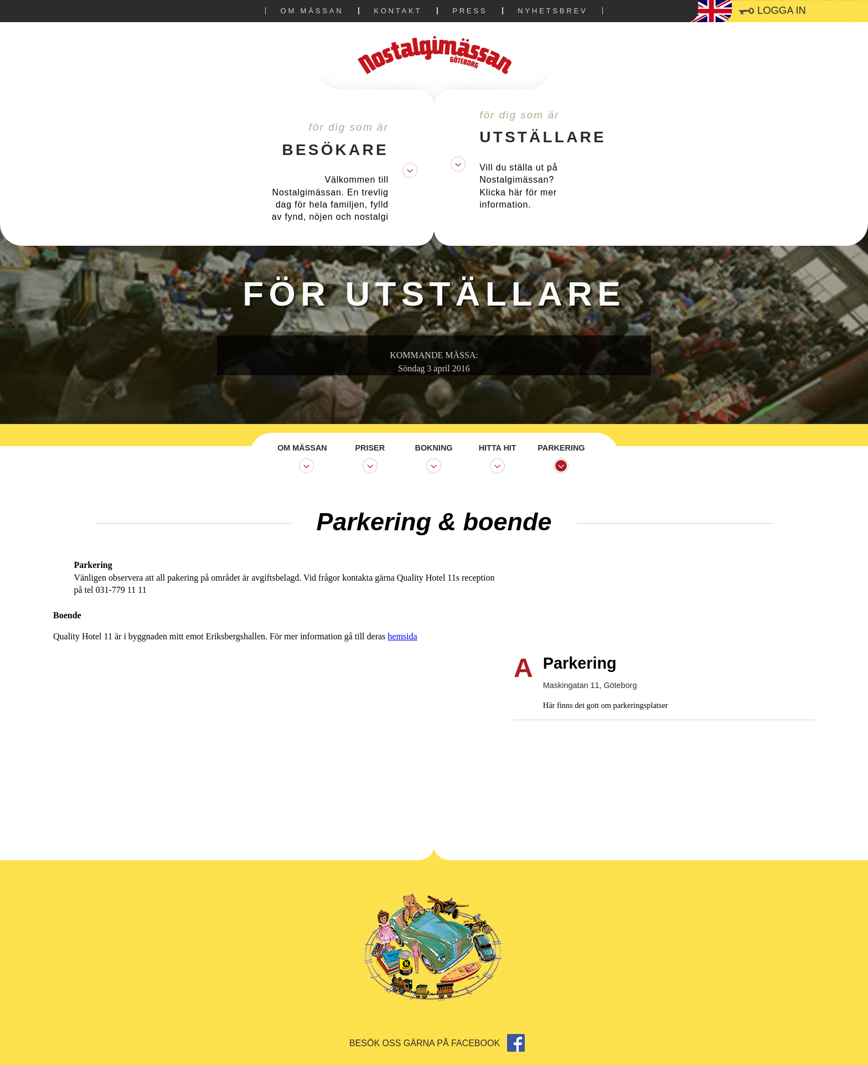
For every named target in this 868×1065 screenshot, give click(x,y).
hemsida (487, 598)
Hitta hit (497, 447)
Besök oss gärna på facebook (437, 1043)
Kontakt (398, 10)
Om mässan (312, 10)
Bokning (434, 447)
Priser (370, 447)
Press (469, 10)
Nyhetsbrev (552, 10)
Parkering (561, 447)
